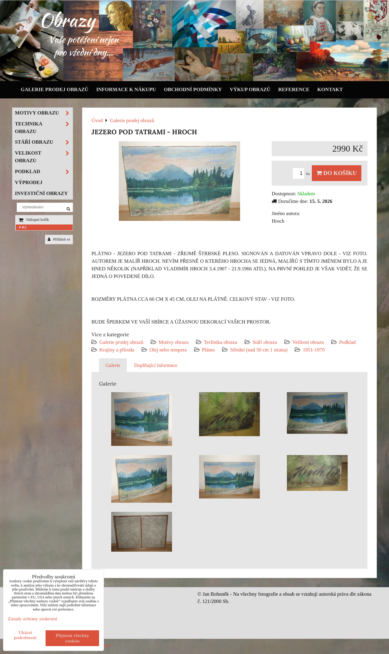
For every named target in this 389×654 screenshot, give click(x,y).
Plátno (208, 350)
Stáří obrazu (265, 342)
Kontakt (330, 89)
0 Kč (22, 227)
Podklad (347, 342)
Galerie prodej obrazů (54, 89)
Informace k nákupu (126, 89)
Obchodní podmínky (193, 89)
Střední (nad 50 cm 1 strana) (258, 350)
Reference (294, 89)
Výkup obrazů (250, 89)
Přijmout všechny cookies (72, 638)
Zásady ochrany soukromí (32, 618)
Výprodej (29, 182)
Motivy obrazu (173, 342)
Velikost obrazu (308, 342)
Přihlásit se (59, 239)
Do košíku (336, 173)
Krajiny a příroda (116, 350)
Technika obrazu (220, 342)
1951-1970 (314, 350)
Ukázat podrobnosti (25, 635)
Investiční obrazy (41, 193)
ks (302, 174)
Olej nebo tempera (168, 350)
